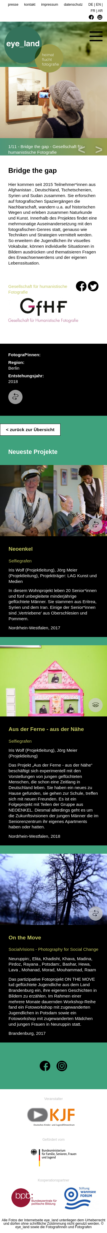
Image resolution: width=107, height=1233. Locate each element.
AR (100, 11)
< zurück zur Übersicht (30, 429)
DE (90, 5)
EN (98, 5)
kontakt (29, 5)
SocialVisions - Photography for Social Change (53, 949)
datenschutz (73, 5)
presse (13, 5)
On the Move (25, 938)
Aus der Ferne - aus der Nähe (46, 729)
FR (93, 11)
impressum (49, 5)
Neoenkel (21, 549)
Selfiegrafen (20, 560)
